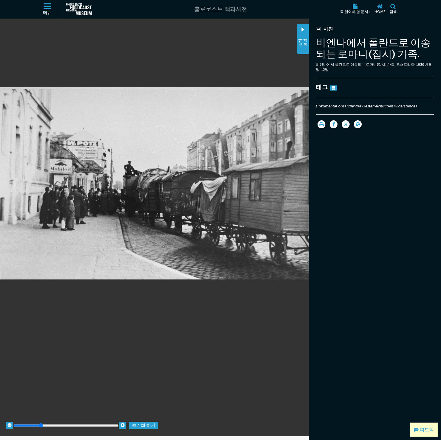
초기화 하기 (144, 421)
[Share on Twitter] (346, 124)
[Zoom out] (9, 421)
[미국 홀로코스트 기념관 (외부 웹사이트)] (79, 9)
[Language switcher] (358, 124)
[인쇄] (321, 124)
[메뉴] (47, 9)
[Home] (379, 9)
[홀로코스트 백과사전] (220, 9)
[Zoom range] (66, 421)
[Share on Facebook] (334, 124)
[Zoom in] (122, 421)
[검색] (393, 9)
